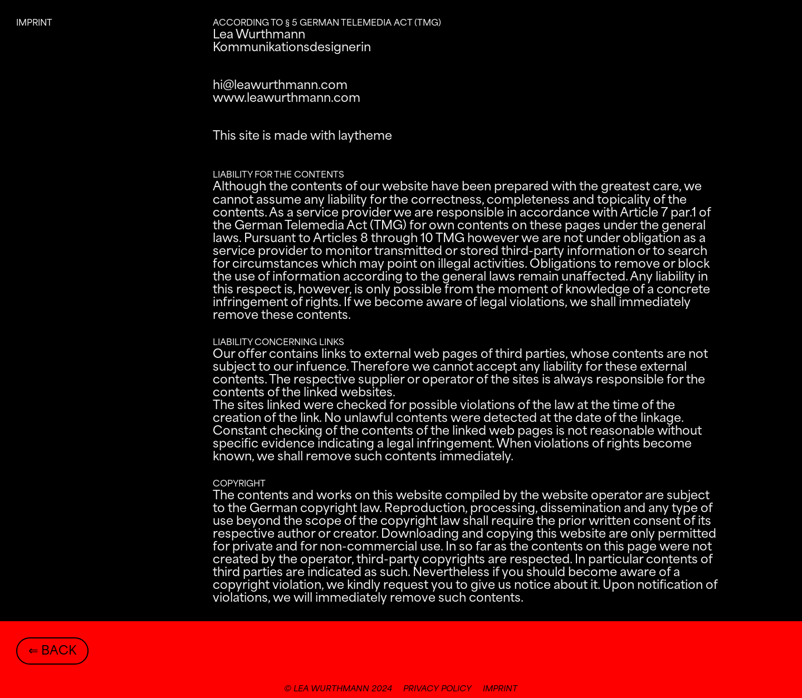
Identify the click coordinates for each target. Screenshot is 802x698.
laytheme (365, 136)
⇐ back (52, 651)
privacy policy (437, 689)
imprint (500, 689)
